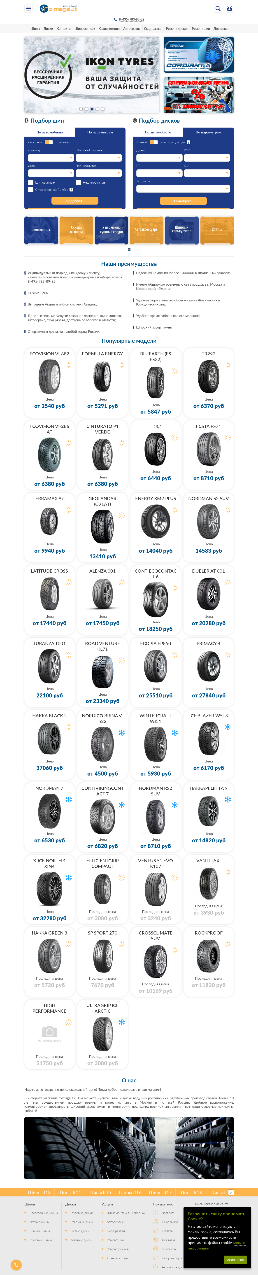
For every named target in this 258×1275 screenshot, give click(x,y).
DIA (186, 166)
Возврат (168, 1212)
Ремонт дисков (177, 28)
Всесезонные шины (44, 1212)
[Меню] (28, 9)
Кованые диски (81, 1240)
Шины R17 (160, 1192)
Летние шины (39, 1221)
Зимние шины (40, 1230)
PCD (187, 150)
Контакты (64, 28)
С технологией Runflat (51, 190)
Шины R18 (190, 1192)
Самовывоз (170, 1221)
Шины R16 (130, 1192)
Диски (48, 28)
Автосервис (131, 28)
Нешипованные (94, 182)
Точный (141, 142)
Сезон (32, 166)
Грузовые (62, 142)
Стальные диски (82, 1221)
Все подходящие (172, 142)
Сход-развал (153, 28)
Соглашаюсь (235, 1259)
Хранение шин (109, 28)
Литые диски (79, 1230)
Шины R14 (69, 1192)
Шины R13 (39, 1192)
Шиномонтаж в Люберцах (126, 1212)
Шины (35, 28)
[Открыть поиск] (218, 9)
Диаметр (34, 150)
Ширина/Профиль (89, 150)
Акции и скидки (173, 1267)
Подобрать (75, 200)
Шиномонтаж (85, 28)
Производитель (87, 166)
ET (138, 166)
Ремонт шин (201, 28)
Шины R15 (99, 1192)
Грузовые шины (41, 1240)
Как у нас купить (174, 1258)
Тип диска (143, 181)
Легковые (35, 142)
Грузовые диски (81, 1212)
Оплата (167, 1230)
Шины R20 (220, 1192)
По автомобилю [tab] (50, 132)
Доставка (221, 28)
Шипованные (45, 182)
